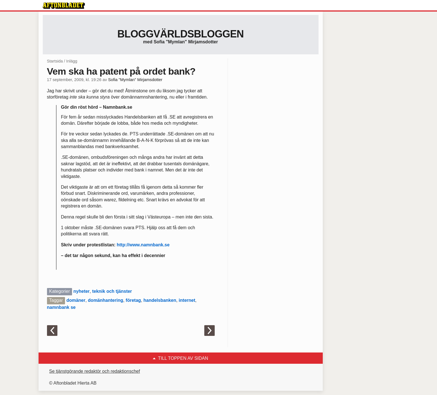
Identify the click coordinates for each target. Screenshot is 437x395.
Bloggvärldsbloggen (180, 34)
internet (187, 300)
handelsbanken (160, 300)
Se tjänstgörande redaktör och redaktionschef (94, 371)
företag (133, 300)
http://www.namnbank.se (143, 244)
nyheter (81, 291)
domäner (76, 300)
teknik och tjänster (112, 291)
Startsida (55, 61)
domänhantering (105, 300)
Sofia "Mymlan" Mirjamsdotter (135, 79)
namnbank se (61, 307)
